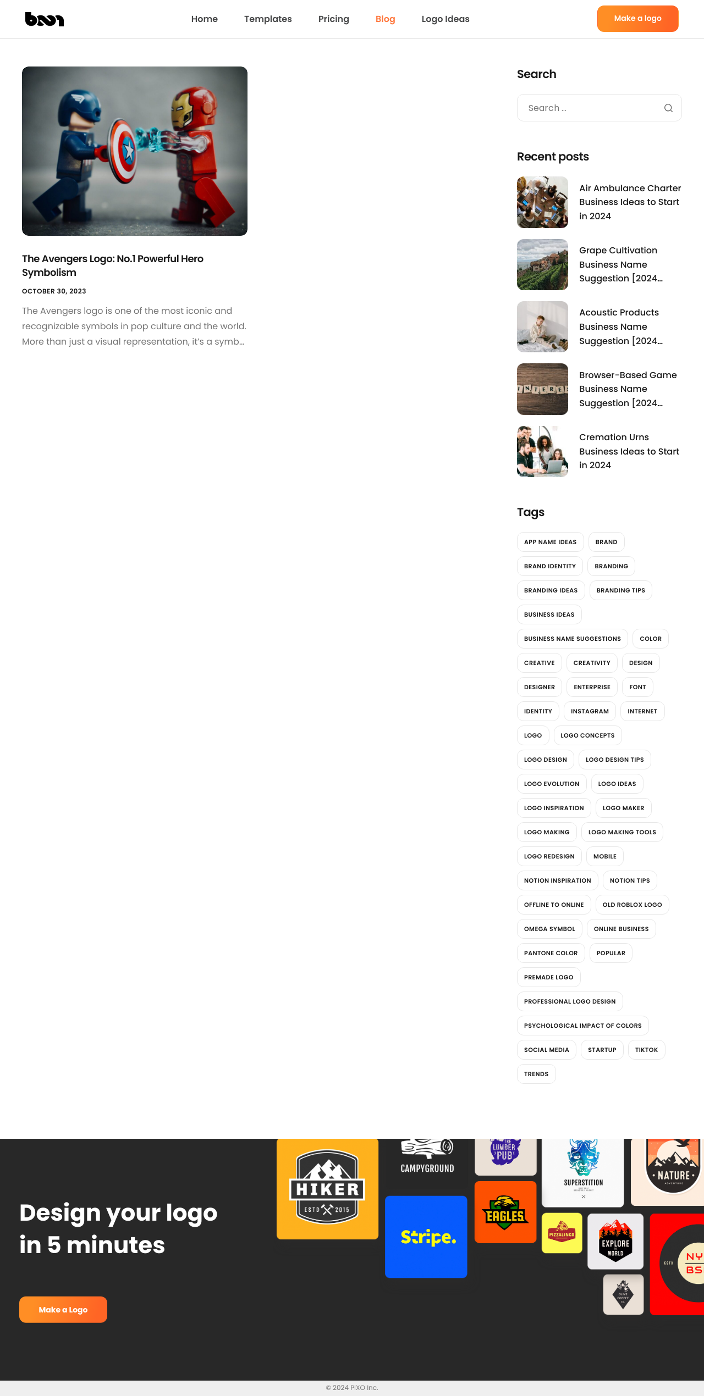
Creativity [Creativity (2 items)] (592, 662)
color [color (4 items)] (651, 638)
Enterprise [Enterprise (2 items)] (592, 687)
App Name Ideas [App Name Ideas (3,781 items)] (550, 542)
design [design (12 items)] (641, 662)
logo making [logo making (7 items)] (547, 832)
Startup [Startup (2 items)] (602, 1049)
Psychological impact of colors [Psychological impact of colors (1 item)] (583, 1025)
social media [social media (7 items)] (546, 1049)
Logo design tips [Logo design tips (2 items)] (615, 759)
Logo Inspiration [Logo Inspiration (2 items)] (554, 808)
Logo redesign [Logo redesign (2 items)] (549, 856)
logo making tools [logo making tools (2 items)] (622, 832)
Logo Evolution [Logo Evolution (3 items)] (552, 783)
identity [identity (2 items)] (538, 711)
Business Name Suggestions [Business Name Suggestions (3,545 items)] (572, 638)
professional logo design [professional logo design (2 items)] (570, 1001)
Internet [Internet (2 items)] (642, 711)
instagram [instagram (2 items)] (590, 711)
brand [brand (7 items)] (607, 542)
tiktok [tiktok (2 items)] (646, 1049)
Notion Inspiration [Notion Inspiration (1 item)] (557, 880)
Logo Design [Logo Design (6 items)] (545, 759)
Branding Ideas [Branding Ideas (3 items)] (551, 590)
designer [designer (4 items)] (539, 687)
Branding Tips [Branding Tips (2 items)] (621, 590)
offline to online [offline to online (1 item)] (554, 904)
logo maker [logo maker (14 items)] (624, 808)
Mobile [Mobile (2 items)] (605, 856)
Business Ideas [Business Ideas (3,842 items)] (549, 614)
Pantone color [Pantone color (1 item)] (551, 953)
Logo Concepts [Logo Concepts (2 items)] (588, 735)
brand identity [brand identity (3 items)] (550, 566)
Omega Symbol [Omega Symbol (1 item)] (549, 928)
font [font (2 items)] (637, 687)
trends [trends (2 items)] (536, 1074)
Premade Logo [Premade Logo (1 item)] (549, 977)
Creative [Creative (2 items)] (539, 662)
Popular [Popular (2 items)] (611, 953)
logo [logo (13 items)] (533, 735)
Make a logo (638, 18)
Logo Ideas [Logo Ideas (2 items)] (617, 783)
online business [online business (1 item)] (621, 928)
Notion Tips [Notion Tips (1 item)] (630, 880)
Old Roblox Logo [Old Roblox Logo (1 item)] (632, 904)
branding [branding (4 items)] (611, 566)
